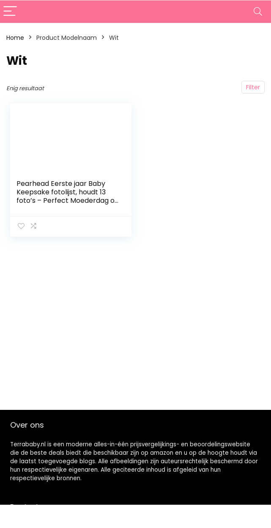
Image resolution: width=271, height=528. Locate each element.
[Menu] (10, 11)
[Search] (258, 11)
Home (15, 37)
